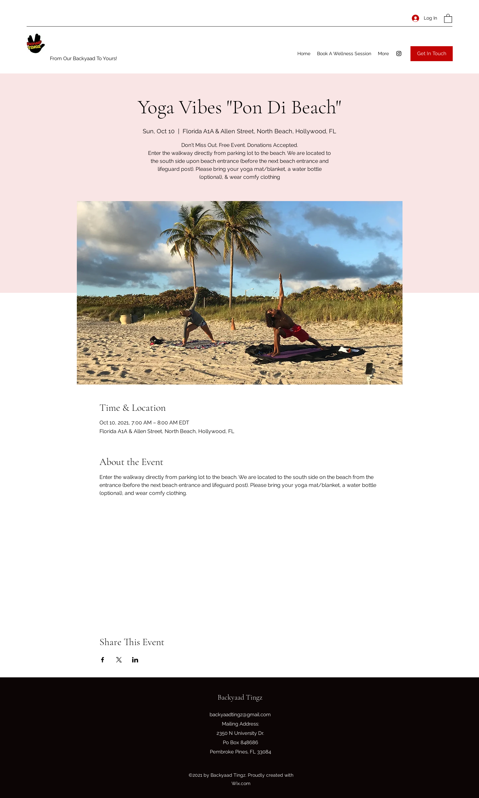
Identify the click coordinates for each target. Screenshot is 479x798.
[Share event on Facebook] (102, 659)
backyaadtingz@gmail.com (240, 715)
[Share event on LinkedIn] (135, 659)
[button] (448, 18)
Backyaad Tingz (240, 697)
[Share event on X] (119, 659)
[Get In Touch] (431, 53)
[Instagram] (399, 53)
